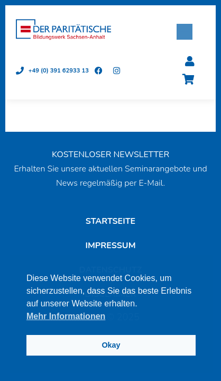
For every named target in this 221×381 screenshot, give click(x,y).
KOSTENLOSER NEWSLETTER (110, 154)
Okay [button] (111, 345)
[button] (184, 32)
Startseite (110, 221)
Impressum (110, 245)
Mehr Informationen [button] (65, 316)
